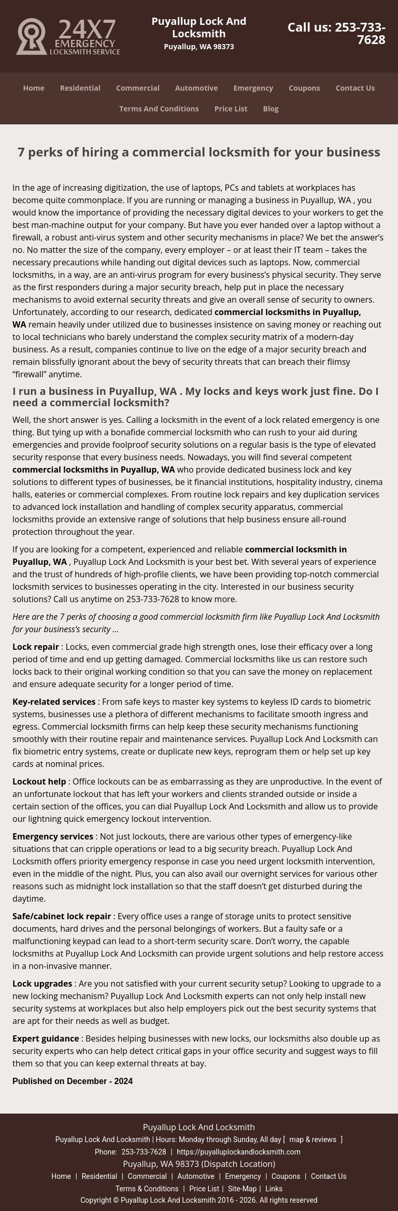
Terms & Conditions (147, 1189)
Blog (271, 108)
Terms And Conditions (159, 108)
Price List (231, 108)
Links (273, 1189)
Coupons (304, 88)
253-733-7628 (360, 33)
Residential (80, 88)
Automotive (196, 88)
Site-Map (242, 1189)
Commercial (138, 88)
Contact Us (355, 88)
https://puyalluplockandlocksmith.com (239, 1152)
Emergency (254, 88)
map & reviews (313, 1139)
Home (33, 88)
